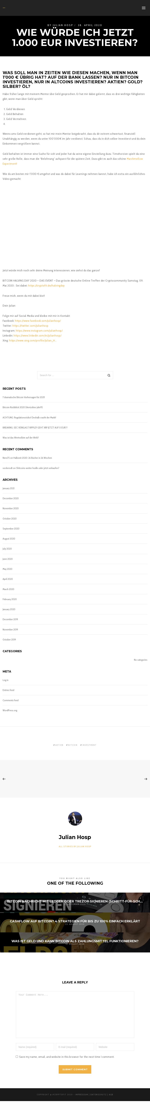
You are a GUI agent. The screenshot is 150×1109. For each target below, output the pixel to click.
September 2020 (11, 528)
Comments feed (11, 700)
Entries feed (8, 690)
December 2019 (10, 619)
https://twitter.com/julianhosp (30, 325)
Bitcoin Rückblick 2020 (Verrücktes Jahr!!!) (23, 407)
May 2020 (7, 569)
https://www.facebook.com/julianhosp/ (38, 320)
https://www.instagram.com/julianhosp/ (39, 330)
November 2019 (10, 629)
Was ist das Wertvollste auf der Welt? (21, 437)
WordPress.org (10, 710)
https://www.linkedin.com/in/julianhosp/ (37, 335)
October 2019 (9, 639)
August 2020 (9, 538)
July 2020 (7, 548)
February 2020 (10, 599)
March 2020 (8, 589)
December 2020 (11, 498)
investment (89, 745)
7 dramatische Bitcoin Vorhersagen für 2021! (24, 397)
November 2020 (11, 508)
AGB (111, 1102)
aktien (59, 745)
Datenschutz (98, 1102)
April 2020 (8, 579)
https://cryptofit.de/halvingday (46, 285)
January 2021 (8, 488)
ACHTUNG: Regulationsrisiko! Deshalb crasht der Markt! (29, 417)
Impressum (81, 1102)
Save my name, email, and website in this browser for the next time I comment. (67, 1064)
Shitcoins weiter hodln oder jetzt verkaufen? (37, 468)
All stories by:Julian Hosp (75, 846)
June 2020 (8, 558)
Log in (5, 680)
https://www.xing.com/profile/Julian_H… (33, 340)
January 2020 (9, 609)
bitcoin (73, 745)
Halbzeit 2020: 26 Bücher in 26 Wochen (32, 457)
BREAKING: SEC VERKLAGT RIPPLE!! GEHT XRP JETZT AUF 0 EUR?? (35, 427)
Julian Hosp (63, 25)
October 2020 (10, 518)
